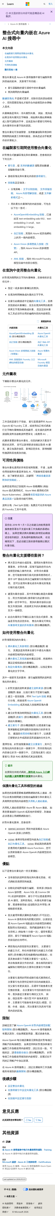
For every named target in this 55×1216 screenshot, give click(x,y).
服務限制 (21, 1071)
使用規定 (38, 1207)
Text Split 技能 (39, 696)
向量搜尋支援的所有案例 (21, 625)
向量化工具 (39, 301)
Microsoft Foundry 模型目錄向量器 (44, 362)
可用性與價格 (11, 64)
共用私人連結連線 (37, 801)
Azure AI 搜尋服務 (18, 24)
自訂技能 (18, 233)
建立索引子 (14, 725)
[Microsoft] (27, 4)
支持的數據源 (27, 165)
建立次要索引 (35, 744)
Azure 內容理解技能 (26, 193)
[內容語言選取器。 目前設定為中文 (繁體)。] (10, 1189)
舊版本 (20, 1203)
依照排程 (25, 733)
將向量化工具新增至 (18, 646)
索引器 (11, 165)
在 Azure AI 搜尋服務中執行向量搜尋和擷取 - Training (26, 1149)
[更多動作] (50, 24)
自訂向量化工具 (16, 843)
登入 (51, 3)
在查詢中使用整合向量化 (16, 57)
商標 (4, 1211)
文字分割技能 (30, 189)
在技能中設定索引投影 (19, 1098)
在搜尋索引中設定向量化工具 (23, 1090)
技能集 (11, 182)
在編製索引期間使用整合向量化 (19, 53)
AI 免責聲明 (7, 1203)
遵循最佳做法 (21, 1052)
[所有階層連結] (4, 24)
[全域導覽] (3, 4)
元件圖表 (9, 61)
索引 (21, 716)
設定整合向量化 (16, 1085)
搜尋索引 (40, 176)
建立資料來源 (36, 688)
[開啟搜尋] (44, 4)
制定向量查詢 (15, 666)
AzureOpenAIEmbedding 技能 (29, 214)
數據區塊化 (8, 98)
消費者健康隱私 (21, 1207)
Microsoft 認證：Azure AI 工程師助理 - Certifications (26, 1162)
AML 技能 (19, 258)
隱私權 (5, 1207)
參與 (40, 1203)
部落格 (29, 1203)
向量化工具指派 (18, 658)
